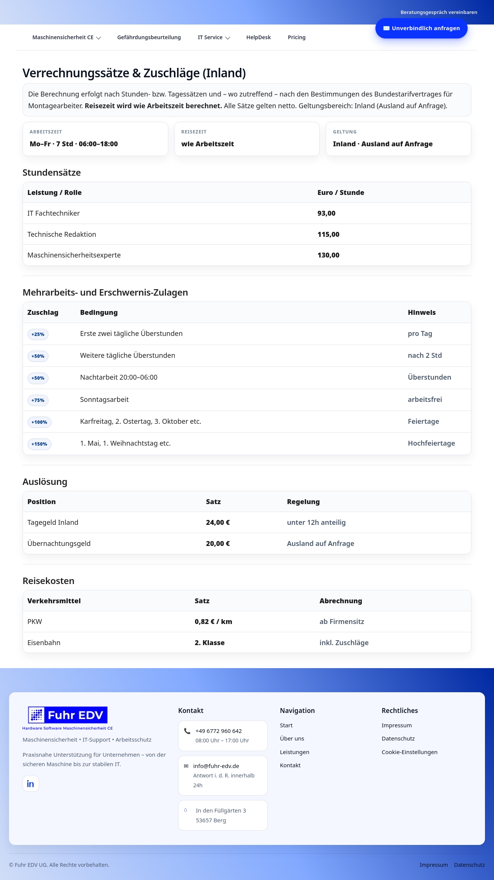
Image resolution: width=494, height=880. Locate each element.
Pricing (297, 37)
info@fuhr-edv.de (216, 766)
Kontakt (290, 765)
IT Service (210, 37)
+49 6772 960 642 (218, 730)
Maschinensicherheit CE (62, 37)
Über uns (292, 738)
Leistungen (294, 752)
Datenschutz (398, 738)
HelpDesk (258, 37)
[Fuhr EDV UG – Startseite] (68, 718)
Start (286, 725)
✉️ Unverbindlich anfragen (421, 28)
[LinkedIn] (31, 783)
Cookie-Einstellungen (410, 752)
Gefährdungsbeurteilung (149, 37)
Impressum (397, 725)
